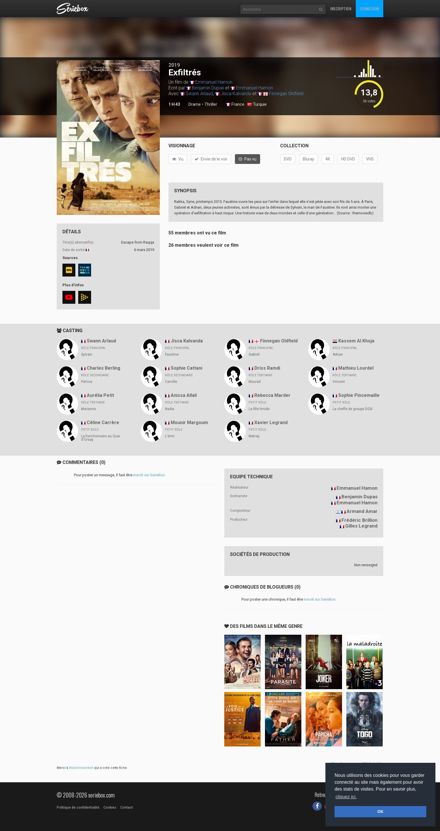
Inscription (340, 8)
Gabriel (254, 354)
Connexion (369, 8)
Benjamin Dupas (208, 88)
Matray (254, 436)
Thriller (211, 104)
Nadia (169, 409)
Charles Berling (103, 368)
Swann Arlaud (199, 93)
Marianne (88, 409)
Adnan (338, 354)
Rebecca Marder (272, 395)
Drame (194, 104)
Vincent (339, 382)
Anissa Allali (184, 395)
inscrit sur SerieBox (149, 475)
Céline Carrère (103, 422)
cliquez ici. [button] (346, 796)
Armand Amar (362, 511)
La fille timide (259, 409)
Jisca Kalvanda (236, 93)
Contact (126, 807)
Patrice (86, 382)
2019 (174, 65)
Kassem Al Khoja (356, 341)
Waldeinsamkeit (81, 768)
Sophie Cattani (186, 368)
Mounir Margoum (189, 422)
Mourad (255, 382)
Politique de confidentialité (78, 807)
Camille (171, 382)
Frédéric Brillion (359, 520)
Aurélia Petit (100, 395)
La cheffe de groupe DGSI (352, 409)
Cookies (109, 807)
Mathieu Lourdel (356, 368)
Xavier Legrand (271, 422)
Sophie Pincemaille (359, 395)
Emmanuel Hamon (213, 82)
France (235, 104)
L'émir (170, 436)
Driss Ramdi (267, 368)
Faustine (172, 354)
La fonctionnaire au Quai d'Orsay (100, 438)
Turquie (257, 104)
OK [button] (380, 811)
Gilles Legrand (361, 526)
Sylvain (86, 354)
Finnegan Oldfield (286, 93)
